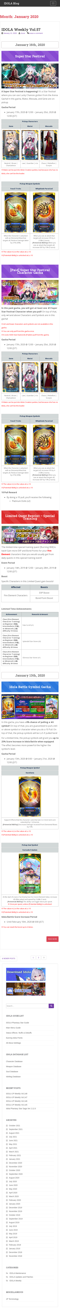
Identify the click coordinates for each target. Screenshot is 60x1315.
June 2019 (13, 1230)
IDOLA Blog (11, 3)
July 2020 (13, 1181)
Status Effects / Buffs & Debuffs (19, 1033)
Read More (52, 939)
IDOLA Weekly (15, 1281)
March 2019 (14, 1241)
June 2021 (13, 1140)
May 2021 (13, 1144)
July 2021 (13, 1137)
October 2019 (14, 1215)
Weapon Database (13, 1066)
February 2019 (15, 1245)
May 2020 (13, 1189)
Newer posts (8, 958)
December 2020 (15, 1163)
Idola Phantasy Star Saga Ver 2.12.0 (21, 1108)
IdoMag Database (13, 1077)
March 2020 (14, 1196)
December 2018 (15, 1252)
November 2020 (15, 1167)
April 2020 (13, 1193)
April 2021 (13, 1148)
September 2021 (16, 1129)
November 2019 (15, 1211)
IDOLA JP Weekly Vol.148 (16, 1094)
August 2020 (14, 1178)
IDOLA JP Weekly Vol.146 (16, 1101)
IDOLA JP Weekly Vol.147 (16, 1097)
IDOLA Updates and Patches (21, 1277)
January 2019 (14, 1249)
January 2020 (14, 1204)
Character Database (14, 1061)
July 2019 (13, 1226)
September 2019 (16, 1219)
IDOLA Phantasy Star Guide (17, 1023)
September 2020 (16, 1174)
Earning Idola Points (14, 1038)
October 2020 (14, 1170)
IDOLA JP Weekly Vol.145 (16, 1105)
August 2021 (14, 1133)
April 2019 (13, 1237)
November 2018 (15, 1256)
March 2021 (14, 1152)
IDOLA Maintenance (17, 1273)
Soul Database (12, 1071)
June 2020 (13, 1185)
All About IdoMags (13, 1043)
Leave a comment (36, 33)
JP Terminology (12, 1299)
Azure (23, 33)
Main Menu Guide (13, 1028)
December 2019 (15, 1208)
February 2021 (15, 1155)
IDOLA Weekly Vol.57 (21, 29)
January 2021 (14, 1159)
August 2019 (14, 1222)
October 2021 (14, 1126)
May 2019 (13, 1234)
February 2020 (15, 1200)
